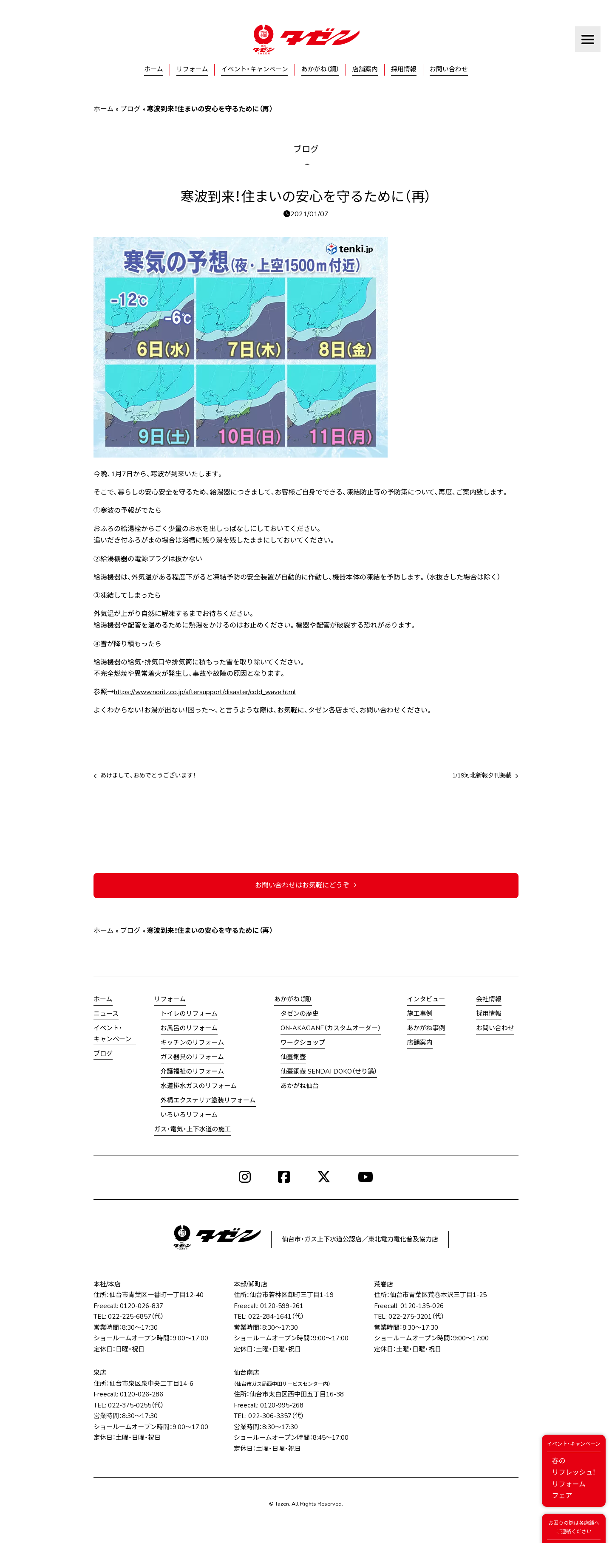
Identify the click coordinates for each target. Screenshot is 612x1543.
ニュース (106, 1014)
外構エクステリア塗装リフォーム (208, 1100)
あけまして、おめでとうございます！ (148, 776)
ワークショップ (302, 1043)
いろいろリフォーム (189, 1115)
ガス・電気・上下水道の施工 (192, 1129)
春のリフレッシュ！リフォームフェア (573, 1470)
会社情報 (489, 999)
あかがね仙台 (299, 1086)
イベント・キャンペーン (254, 69)
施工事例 (420, 1014)
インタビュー (426, 999)
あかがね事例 (426, 1028)
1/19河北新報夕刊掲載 (482, 776)
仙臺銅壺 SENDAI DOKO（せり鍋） (328, 1072)
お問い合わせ (449, 69)
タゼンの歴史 (299, 1014)
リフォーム (192, 69)
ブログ (130, 109)
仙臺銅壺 (293, 1057)
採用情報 (403, 69)
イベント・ (112, 1034)
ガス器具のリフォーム (192, 1057)
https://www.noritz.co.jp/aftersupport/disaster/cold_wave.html (205, 692)
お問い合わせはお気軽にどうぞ (306, 885)
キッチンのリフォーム (192, 1043)
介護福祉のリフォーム (192, 1072)
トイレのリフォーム (189, 1014)
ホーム (153, 69)
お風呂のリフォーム (189, 1028)
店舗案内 (365, 69)
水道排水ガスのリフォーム (199, 1086)
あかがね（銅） (320, 69)
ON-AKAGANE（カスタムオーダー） (330, 1028)
